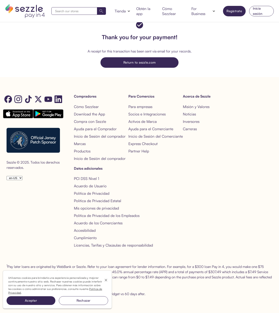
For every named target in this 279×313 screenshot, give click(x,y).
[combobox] (78, 11)
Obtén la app (143, 11)
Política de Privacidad (91, 193)
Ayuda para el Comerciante (150, 129)
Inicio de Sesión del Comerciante (155, 136)
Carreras (190, 129)
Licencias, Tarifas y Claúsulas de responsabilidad (113, 245)
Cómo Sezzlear (169, 11)
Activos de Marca (142, 121)
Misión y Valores (196, 106)
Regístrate (234, 11)
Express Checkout (143, 143)
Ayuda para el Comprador (95, 129)
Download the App (89, 114)
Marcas (80, 143)
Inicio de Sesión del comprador (100, 136)
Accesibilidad (85, 230)
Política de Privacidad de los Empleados (107, 215)
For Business (198, 11)
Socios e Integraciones (147, 114)
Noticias (189, 114)
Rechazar (84, 300)
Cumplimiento (85, 237)
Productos (82, 151)
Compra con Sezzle (90, 121)
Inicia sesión (258, 11)
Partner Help (138, 151)
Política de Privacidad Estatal (97, 200)
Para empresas (140, 106)
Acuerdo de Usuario (90, 186)
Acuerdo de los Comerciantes (98, 223)
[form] (78, 11)
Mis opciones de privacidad (96, 208)
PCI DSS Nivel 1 (86, 178)
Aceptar (31, 300)
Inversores (191, 121)
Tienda (120, 11)
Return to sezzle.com (139, 62)
